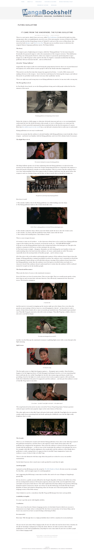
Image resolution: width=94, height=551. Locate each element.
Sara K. (47, 35)
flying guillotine (48, 536)
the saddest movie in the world (31, 127)
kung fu (55, 536)
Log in (47, 547)
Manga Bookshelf (47, 12)
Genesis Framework (66, 548)
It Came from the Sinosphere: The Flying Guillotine (47, 32)
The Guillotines (52, 37)
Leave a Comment (55, 35)
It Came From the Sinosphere (50, 535)
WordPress (54, 548)
